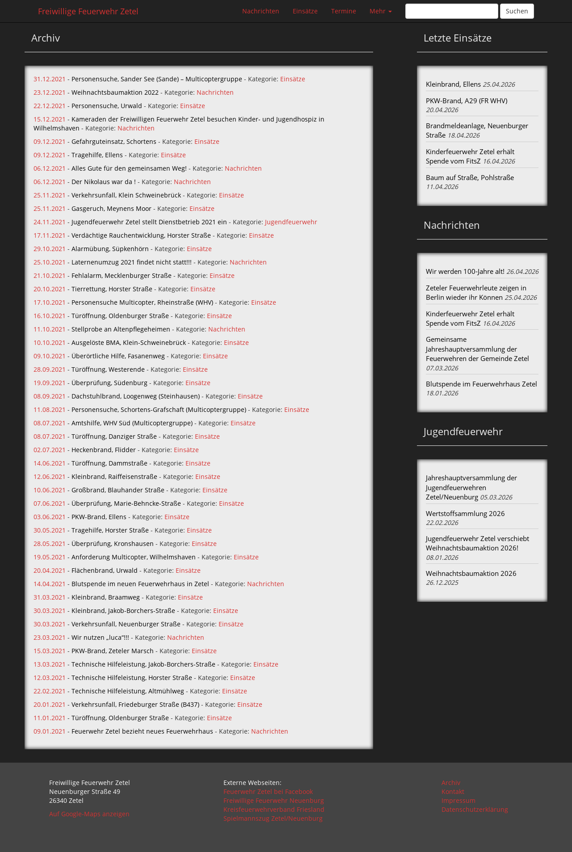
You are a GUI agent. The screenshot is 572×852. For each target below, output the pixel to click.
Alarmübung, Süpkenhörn (110, 248)
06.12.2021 (50, 168)
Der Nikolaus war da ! (104, 181)
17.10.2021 (50, 302)
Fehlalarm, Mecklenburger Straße (122, 275)
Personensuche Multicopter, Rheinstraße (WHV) (142, 302)
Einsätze (305, 11)
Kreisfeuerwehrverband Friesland (273, 809)
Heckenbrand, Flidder (104, 449)
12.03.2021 (50, 677)
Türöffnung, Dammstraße (109, 463)
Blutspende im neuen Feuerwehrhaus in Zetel (140, 583)
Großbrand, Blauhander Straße (118, 490)
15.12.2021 (50, 119)
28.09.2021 (50, 369)
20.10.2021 (50, 289)
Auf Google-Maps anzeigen (89, 814)
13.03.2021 (50, 664)
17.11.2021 (50, 235)
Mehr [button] (381, 11)
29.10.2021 (50, 248)
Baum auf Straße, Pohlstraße (470, 177)
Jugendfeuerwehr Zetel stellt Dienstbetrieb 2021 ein (149, 222)
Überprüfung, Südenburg (109, 382)
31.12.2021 (50, 79)
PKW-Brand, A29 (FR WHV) (466, 100)
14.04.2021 (50, 583)
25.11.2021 (50, 195)
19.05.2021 (50, 557)
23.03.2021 (50, 637)
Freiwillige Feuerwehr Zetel (88, 11)
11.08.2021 (50, 409)
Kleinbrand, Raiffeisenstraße (114, 476)
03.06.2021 (50, 516)
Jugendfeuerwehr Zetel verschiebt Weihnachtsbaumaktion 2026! (477, 543)
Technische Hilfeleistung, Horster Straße (132, 677)
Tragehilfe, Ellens (97, 155)
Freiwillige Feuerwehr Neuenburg (273, 800)
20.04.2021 (50, 570)
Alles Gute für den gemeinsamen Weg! (129, 168)
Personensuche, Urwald (107, 105)
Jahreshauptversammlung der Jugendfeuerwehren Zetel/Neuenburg (471, 487)
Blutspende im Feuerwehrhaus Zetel (481, 383)
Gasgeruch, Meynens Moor (111, 208)
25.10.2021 (50, 262)
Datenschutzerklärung (475, 809)
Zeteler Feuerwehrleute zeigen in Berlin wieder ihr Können (476, 292)
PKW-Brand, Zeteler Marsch (113, 650)
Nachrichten (260, 11)
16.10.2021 (50, 315)
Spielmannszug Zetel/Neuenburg (273, 818)
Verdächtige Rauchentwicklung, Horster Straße (141, 235)
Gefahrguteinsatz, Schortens (114, 141)
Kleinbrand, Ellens (453, 84)
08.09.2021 (50, 396)
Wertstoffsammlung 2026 (465, 513)
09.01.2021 (50, 731)
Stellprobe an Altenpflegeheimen (121, 329)
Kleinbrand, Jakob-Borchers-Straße (123, 610)
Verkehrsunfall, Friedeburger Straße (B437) (135, 704)
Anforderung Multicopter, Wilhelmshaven (134, 557)
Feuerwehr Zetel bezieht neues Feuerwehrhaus (142, 731)
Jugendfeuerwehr (291, 222)
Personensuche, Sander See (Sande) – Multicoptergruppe (157, 79)
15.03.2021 (50, 650)
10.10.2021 (50, 342)
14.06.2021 (50, 463)
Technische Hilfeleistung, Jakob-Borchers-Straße (143, 664)
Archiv (451, 782)
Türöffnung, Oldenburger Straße (120, 315)
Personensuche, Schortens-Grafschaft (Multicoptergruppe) (159, 409)
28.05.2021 (50, 543)
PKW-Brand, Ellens (99, 516)
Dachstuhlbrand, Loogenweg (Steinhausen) (136, 396)
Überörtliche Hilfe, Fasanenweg (118, 356)
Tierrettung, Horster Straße (112, 289)
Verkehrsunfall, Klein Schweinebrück (126, 195)
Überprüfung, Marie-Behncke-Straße (126, 503)
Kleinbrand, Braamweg (106, 597)
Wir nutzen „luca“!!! (100, 637)
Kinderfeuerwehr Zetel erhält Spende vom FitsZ (470, 156)
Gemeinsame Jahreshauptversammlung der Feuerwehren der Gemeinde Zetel (477, 349)
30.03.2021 (50, 610)
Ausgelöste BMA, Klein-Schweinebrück (129, 342)
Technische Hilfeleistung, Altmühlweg (128, 691)
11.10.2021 (50, 329)
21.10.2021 (50, 275)
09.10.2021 (50, 356)
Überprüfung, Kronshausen (113, 543)
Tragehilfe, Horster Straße (110, 530)
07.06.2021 (50, 503)
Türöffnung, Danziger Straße (114, 436)
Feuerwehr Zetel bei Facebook (268, 791)
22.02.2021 (50, 691)
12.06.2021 (50, 476)
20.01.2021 (50, 704)
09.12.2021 (50, 141)
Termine (343, 11)
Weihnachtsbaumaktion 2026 (471, 573)
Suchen (517, 11)
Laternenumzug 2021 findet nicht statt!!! (132, 262)
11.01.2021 (50, 717)
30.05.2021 (50, 530)
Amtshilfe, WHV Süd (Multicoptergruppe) (132, 423)
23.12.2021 (50, 92)
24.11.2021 (50, 222)
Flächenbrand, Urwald (105, 570)
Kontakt (453, 791)
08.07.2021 (50, 423)
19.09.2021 (50, 382)
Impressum (458, 800)
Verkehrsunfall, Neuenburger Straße (126, 624)
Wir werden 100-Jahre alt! (465, 271)
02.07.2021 (50, 449)
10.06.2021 (50, 490)
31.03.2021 (50, 597)
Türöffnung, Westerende (108, 369)
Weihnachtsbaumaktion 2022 (115, 92)
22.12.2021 (50, 105)
